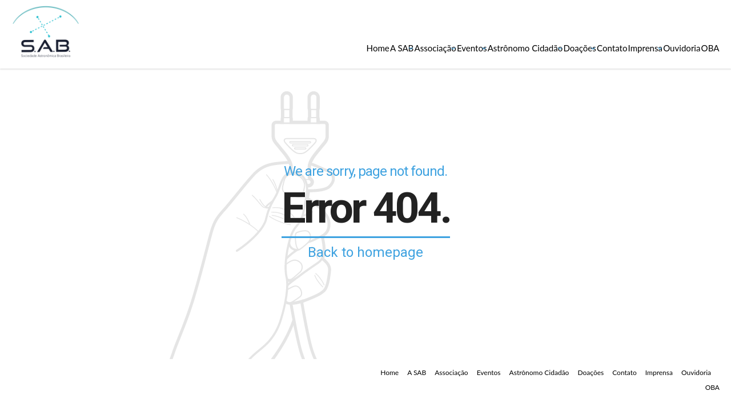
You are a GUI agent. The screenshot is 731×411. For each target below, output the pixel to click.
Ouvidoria (651, 48)
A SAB (215, 48)
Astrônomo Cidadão (406, 48)
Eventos (329, 48)
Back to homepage (365, 252)
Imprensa (593, 48)
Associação (270, 48)
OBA (700, 48)
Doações (485, 48)
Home (172, 48)
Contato (538, 48)
